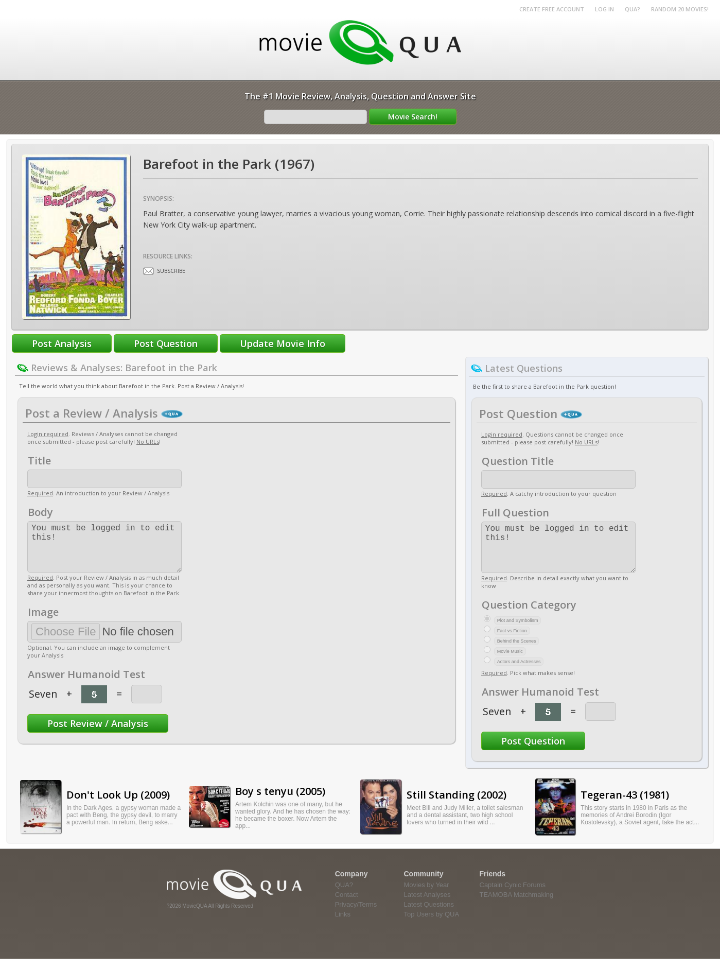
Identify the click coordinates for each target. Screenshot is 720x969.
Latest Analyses (427, 905)
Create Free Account (551, 9)
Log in (604, 9)
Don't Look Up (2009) (118, 805)
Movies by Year (426, 895)
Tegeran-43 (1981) (625, 805)
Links (342, 924)
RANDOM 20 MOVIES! (680, 9)
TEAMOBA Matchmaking (517, 905)
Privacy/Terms (356, 915)
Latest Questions (429, 915)
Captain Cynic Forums (513, 895)
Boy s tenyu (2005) (280, 801)
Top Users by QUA (432, 924)
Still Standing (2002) (456, 805)
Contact (346, 905)
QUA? (632, 9)
